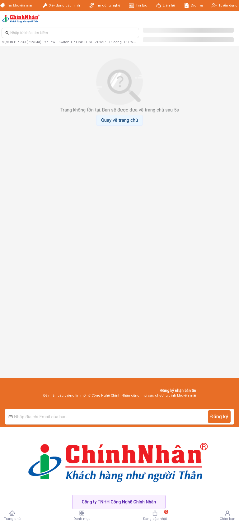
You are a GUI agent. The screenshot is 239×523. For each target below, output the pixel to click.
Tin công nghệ (108, 5)
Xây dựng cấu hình (64, 5)
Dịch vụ (197, 5)
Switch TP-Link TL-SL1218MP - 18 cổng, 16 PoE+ (98, 42)
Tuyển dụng (227, 5)
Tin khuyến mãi (20, 5)
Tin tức (141, 5)
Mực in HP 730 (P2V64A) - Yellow (28, 42)
